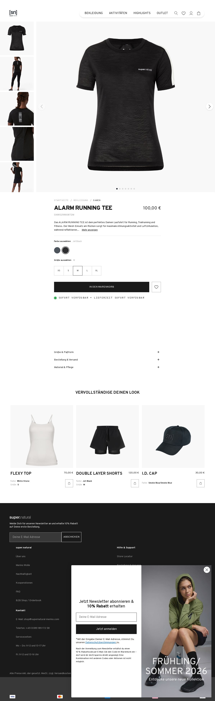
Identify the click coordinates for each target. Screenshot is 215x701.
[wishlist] (184, 13)
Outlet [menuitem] (162, 13)
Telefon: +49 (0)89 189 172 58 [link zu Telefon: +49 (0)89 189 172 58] (33, 628)
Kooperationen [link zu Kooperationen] (24, 582)
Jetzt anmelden (106, 629)
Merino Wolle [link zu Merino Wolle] (23, 565)
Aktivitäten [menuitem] (118, 13)
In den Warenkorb (101, 286)
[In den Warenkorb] (69, 483)
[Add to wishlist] (156, 287)
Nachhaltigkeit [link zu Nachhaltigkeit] (24, 574)
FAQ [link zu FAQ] (18, 591)
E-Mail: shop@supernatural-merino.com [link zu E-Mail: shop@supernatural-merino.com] (37, 619)
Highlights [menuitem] (142, 13)
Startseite (61, 200)
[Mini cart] (199, 13)
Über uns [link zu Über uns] (21, 556)
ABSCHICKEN (71, 536)
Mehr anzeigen (90, 230)
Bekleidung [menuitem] (94, 13)
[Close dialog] (207, 570)
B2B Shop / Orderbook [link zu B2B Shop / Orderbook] (28, 600)
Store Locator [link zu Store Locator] (125, 556)
